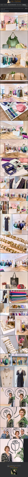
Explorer (2, 4)
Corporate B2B (5, 8)
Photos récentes (19, 4)
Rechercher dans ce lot (5, 11)
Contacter (5, 4)
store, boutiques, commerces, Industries (14, 8)
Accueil (2, 8)
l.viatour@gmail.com (18, 466)
